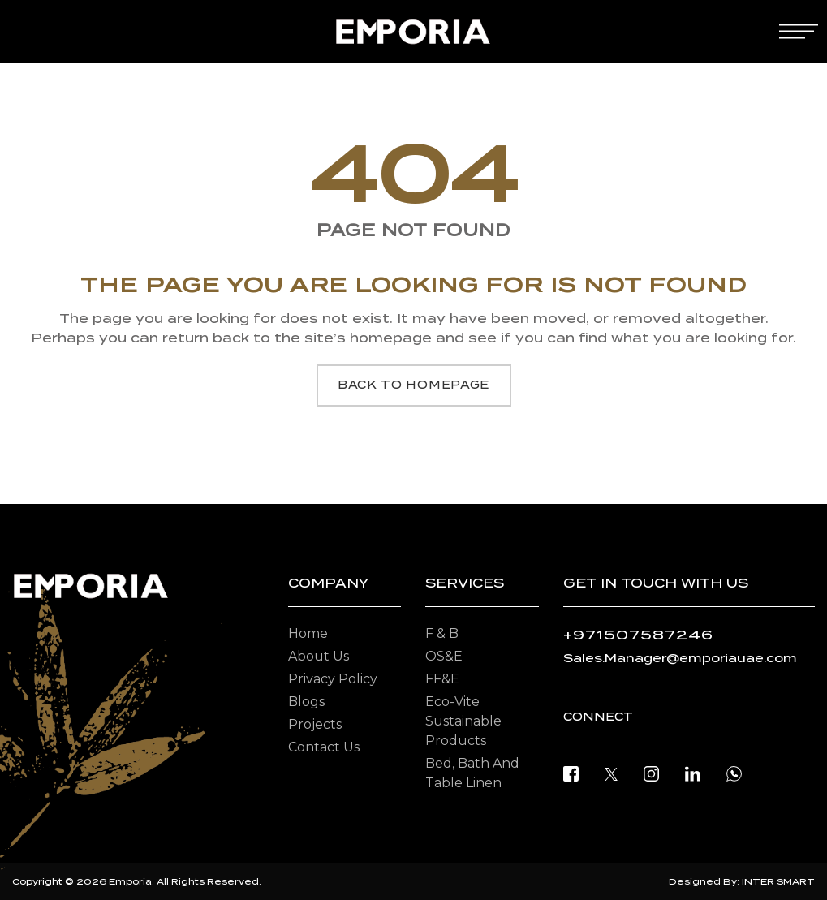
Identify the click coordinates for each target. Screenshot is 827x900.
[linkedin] (692, 773)
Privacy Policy (332, 679)
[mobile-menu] (798, 31)
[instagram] (651, 773)
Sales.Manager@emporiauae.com (680, 658)
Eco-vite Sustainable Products (463, 721)
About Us (318, 656)
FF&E (442, 679)
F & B (442, 633)
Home (308, 633)
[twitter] (611, 773)
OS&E (444, 656)
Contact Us (324, 747)
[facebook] (571, 773)
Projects (315, 724)
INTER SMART (778, 881)
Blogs (306, 701)
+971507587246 (638, 635)
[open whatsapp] (734, 773)
